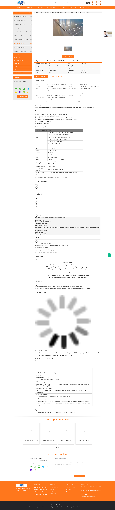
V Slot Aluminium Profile (23, 24)
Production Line (70, 487)
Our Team (53, 493)
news (15, 66)
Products (29, 7)
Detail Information (41, 76)
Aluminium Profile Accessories (23, 39)
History (52, 489)
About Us (40, 7)
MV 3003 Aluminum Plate (55, 412)
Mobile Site (66, 503)
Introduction (54, 487)
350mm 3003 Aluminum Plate (69, 412)
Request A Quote (84, 7)
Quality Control (61, 7)
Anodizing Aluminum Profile (23, 28)
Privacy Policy (57, 503)
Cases (15, 69)
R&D (67, 491)
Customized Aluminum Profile (23, 32)
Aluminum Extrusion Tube (23, 51)
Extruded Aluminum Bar (23, 47)
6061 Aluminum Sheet (23, 43)
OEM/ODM (68, 489)
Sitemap (47, 503)
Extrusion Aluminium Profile (23, 20)
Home (18, 7)
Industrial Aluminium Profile (23, 16)
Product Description (56, 76)
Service (52, 491)
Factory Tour (51, 7)
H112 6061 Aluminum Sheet (42, 412)
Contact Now (68, 56)
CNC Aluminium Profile (23, 36)
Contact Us (72, 7)
